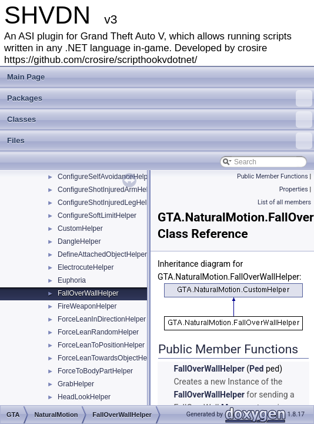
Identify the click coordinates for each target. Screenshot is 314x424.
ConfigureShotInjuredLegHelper (107, 202)
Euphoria (72, 280)
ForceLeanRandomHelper (98, 332)
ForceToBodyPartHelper (95, 371)
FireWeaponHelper (87, 306)
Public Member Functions (272, 176)
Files (159, 140)
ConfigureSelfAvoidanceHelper (106, 177)
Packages (159, 98)
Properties (293, 189)
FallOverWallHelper (88, 293)
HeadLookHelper (84, 397)
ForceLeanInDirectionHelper (102, 319)
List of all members (284, 202)
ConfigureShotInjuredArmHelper (108, 190)
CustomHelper (80, 228)
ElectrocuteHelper (85, 267)
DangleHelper (79, 241)
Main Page (26, 76)
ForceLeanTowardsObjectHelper (108, 358)
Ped (256, 368)
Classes (159, 119)
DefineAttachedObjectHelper (102, 254)
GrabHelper (76, 384)
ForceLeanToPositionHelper (101, 345)
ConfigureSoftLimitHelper (97, 215)
